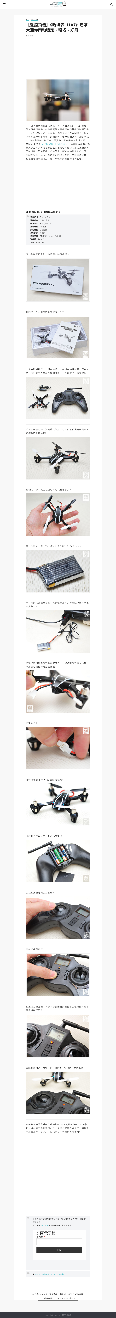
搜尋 (111, 4)
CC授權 (45, 1225)
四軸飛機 (45, 1274)
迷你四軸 (60, 1274)
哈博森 (37, 1274)
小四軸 (52, 1274)
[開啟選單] (4, 4)
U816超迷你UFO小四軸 (53, 144)
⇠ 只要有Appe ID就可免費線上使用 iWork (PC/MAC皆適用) (58, 1294)
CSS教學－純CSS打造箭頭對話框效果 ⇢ (58, 1298)
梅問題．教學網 (58, 4)
